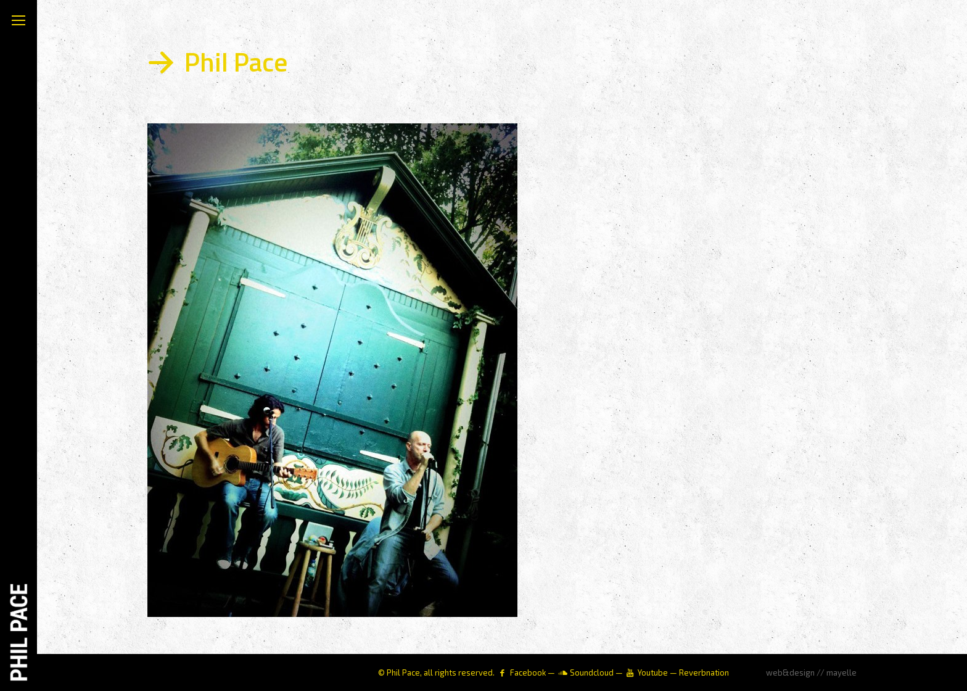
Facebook (528, 672)
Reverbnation (704, 672)
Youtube (653, 672)
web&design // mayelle (811, 672)
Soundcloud (592, 672)
